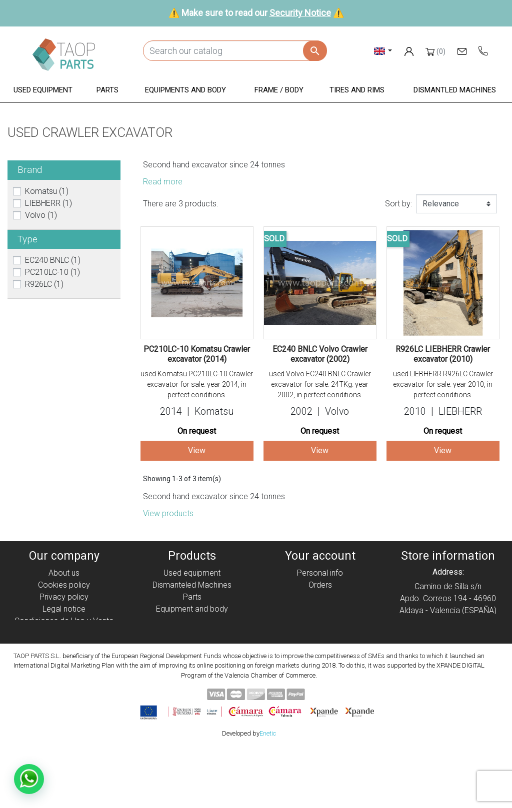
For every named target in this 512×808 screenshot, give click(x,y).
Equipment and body (192, 609)
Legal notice (64, 609)
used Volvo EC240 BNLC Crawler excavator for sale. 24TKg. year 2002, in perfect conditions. (320, 384)
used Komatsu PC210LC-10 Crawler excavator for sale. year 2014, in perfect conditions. (196, 384)
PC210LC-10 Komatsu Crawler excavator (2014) (197, 353)
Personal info (320, 573)
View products (168, 513)
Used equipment (192, 573)
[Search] (234, 50)
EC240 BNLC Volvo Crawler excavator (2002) (320, 353)
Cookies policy (64, 585)
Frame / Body (192, 621)
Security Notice (300, 12)
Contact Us (64, 645)
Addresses (320, 609)
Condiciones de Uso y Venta (64, 621)
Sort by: (398, 203)
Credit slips (320, 597)
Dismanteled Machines (192, 585)
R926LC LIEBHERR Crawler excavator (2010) (443, 353)
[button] (43, 90)
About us (64, 573)
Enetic (268, 793)
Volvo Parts (192, 657)
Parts (192, 597)
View (197, 450)
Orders (320, 585)
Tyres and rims (192, 633)
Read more (162, 181)
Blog (64, 657)
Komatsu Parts (192, 645)
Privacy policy (64, 597)
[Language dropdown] (383, 50)
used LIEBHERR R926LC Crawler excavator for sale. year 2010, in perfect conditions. (443, 384)
